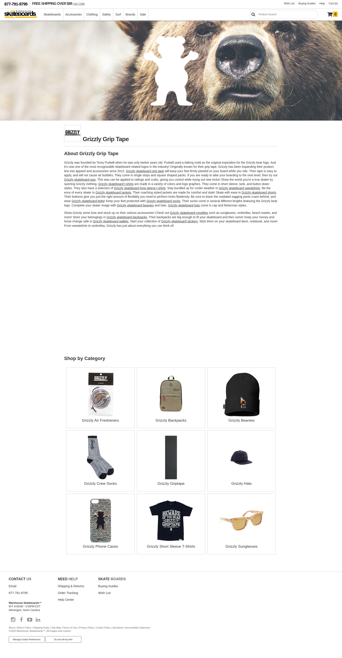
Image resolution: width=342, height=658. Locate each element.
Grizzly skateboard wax (80, 179)
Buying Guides (307, 3)
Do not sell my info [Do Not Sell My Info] (63, 639)
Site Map (56, 627)
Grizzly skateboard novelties (189, 213)
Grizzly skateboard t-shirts (115, 184)
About (12, 627)
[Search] (284, 14)
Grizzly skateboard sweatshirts (239, 188)
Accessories (74, 14)
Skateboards (52, 14)
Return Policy (24, 627)
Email (12, 586)
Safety (106, 14)
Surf (118, 14)
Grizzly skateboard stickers (179, 221)
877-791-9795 (15, 4)
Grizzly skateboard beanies (135, 205)
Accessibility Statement (137, 627)
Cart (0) (333, 3)
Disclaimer (117, 627)
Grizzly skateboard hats (184, 205)
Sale (143, 14)
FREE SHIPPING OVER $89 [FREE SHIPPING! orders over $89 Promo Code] (58, 3)
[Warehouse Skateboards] (23, 14)
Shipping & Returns (71, 586)
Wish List (289, 3)
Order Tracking (68, 592)
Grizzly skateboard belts (88, 201)
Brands (130, 14)
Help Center (66, 599)
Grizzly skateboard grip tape (145, 171)
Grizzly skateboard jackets (113, 192)
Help (322, 3)
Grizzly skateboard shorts (259, 192)
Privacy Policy (86, 627)
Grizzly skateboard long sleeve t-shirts (140, 188)
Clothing (92, 14)
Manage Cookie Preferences (27, 639)
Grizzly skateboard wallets (110, 221)
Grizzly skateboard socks (163, 201)
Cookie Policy (103, 627)
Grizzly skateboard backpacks (127, 217)
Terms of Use (70, 627)
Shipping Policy (41, 627)
